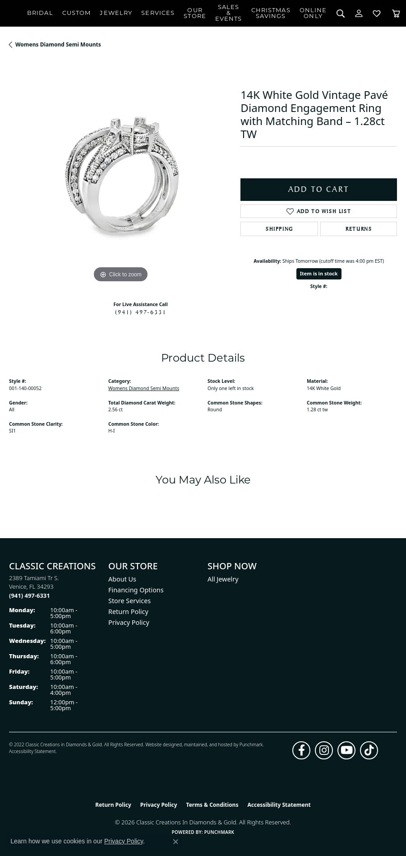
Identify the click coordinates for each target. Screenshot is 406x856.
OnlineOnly (313, 13)
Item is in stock (319, 273)
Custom (76, 13)
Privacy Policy (128, 622)
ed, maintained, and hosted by (207, 744)
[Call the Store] (29, 595)
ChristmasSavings (271, 13)
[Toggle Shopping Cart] (396, 13)
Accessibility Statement (32, 751)
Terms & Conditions (212, 805)
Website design (160, 744)
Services (158, 13)
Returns (359, 229)
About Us (122, 579)
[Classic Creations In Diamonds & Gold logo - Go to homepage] (14, 13)
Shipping (279, 229)
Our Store (195, 13)
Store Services (129, 600)
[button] (340, 13)
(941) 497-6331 (140, 312)
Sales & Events (228, 13)
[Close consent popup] (175, 841)
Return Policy (128, 611)
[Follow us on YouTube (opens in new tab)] (346, 750)
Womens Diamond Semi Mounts (58, 44)
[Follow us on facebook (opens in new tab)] (301, 750)
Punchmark (251, 744)
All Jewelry (223, 579)
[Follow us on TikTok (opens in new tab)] (369, 750)
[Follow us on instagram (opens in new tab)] (324, 750)
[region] (120, 173)
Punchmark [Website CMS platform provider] (219, 832)
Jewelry (116, 13)
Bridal (40, 13)
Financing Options (136, 590)
